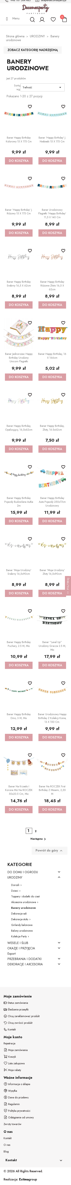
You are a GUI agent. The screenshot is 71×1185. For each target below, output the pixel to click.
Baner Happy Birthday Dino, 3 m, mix (19, 716)
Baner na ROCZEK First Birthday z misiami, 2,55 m (52, 790)
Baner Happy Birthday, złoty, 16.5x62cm (52, 428)
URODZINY (14, 878)
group (28, 1179)
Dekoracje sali (19, 913)
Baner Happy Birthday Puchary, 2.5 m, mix (19, 644)
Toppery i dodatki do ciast (25, 896)
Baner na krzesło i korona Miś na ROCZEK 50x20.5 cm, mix (19, 790)
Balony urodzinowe (22, 931)
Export (11, 954)
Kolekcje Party (19, 936)
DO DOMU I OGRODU (22, 872)
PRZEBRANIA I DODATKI (24, 959)
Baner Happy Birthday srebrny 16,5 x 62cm (19, 283)
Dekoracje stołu (19, 919)
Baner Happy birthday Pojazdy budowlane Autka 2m (18, 502)
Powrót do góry (49, 850)
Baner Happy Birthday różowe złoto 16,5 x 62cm (52, 285)
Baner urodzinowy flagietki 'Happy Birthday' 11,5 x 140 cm (52, 213)
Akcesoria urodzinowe (23, 902)
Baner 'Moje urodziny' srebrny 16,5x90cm (18, 572)
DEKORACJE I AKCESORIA (25, 964)
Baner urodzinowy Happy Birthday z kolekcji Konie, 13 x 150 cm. (52, 718)
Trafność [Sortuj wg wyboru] (42, 87)
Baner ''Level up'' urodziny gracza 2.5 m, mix (52, 646)
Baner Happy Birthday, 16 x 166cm (52, 356)
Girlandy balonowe (21, 925)
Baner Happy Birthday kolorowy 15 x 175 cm (19, 139)
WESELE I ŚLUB (17, 943)
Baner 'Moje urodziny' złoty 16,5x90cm (52, 572)
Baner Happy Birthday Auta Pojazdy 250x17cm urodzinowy (52, 502)
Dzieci (14, 891)
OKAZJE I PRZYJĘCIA (21, 948)
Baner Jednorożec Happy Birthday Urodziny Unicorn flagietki (19, 357)
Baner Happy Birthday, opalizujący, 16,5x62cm (18, 428)
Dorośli (15, 885)
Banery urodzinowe (23, 908)
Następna (38, 839)
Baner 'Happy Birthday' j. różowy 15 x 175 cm (18, 211)
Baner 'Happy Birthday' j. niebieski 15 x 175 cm (52, 139)
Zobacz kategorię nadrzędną (33, 50)
